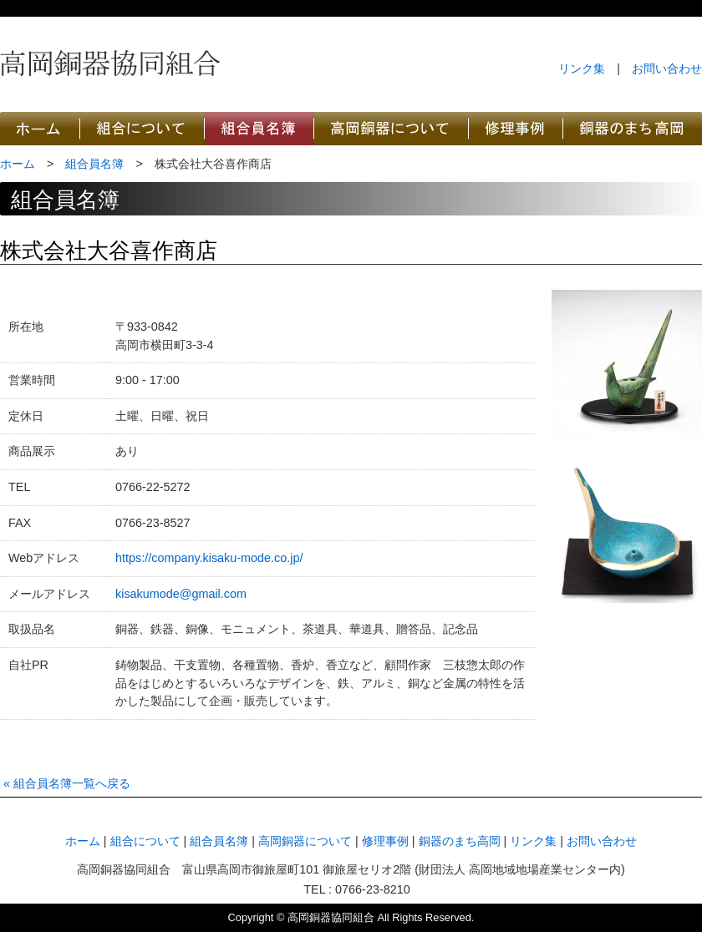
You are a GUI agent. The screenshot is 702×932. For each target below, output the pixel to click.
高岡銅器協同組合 (110, 63)
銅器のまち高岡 (632, 128)
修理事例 (385, 841)
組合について (145, 841)
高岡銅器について (391, 128)
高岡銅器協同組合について (142, 128)
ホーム (17, 163)
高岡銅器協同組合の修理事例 (516, 128)
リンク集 (581, 68)
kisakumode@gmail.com (181, 593)
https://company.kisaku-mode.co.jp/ (209, 558)
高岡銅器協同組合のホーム (40, 128)
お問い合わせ (667, 68)
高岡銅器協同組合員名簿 (259, 128)
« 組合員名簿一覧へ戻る (66, 783)
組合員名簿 (94, 163)
